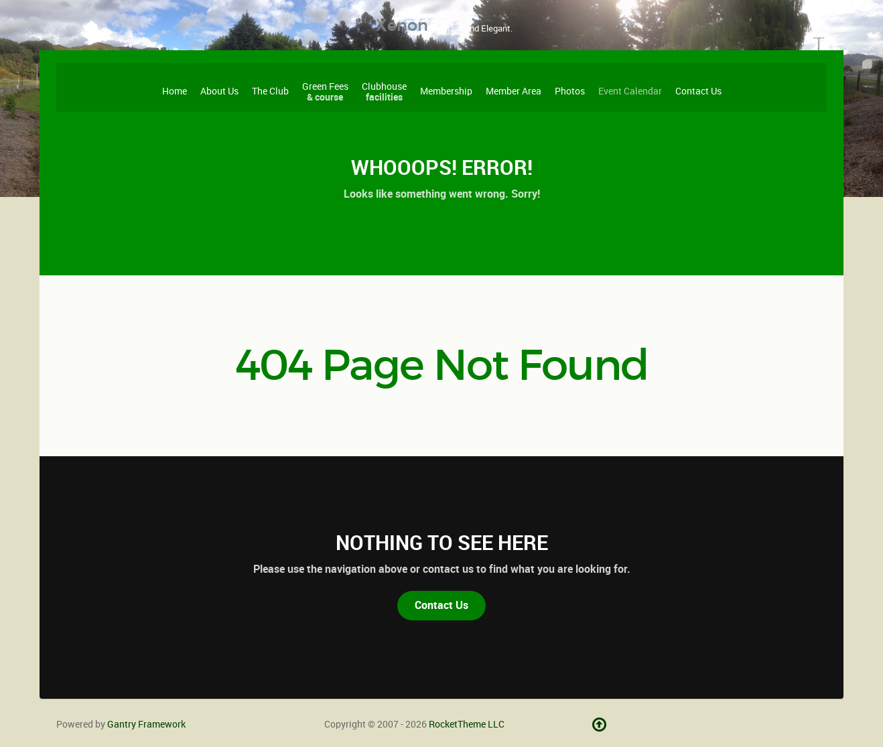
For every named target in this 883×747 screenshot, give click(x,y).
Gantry (146, 724)
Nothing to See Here (442, 543)
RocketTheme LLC (466, 724)
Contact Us (441, 605)
